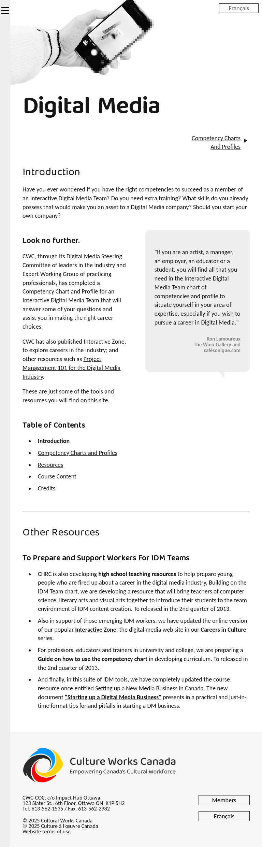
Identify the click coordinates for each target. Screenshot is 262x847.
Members (224, 800)
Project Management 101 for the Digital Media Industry (71, 367)
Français (239, 8)
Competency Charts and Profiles (77, 453)
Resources (50, 465)
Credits (46, 488)
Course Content (57, 476)
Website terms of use (47, 831)
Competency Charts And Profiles (216, 142)
